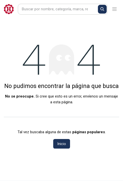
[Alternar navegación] (114, 9)
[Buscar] (102, 9)
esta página (62, 102)
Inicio (61, 144)
